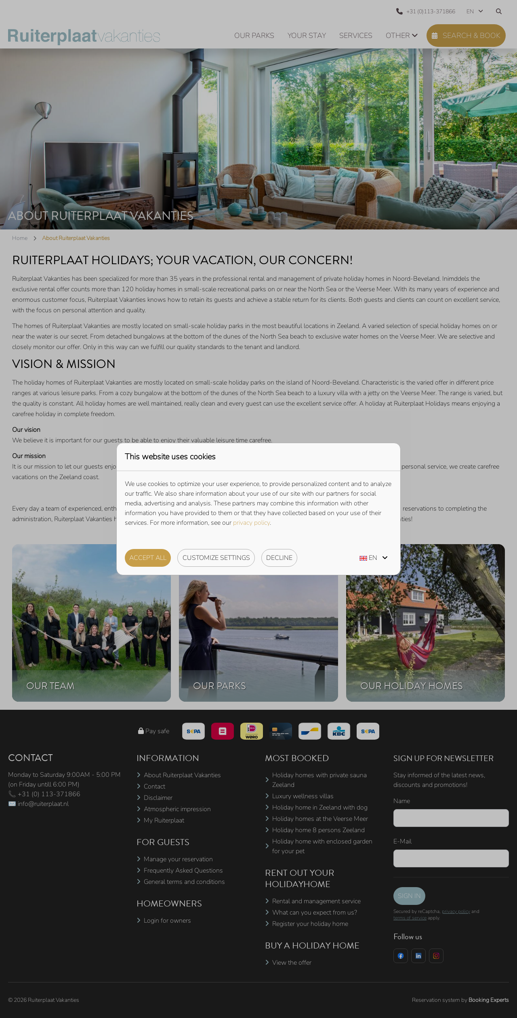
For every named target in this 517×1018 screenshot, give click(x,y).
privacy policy (251, 522)
